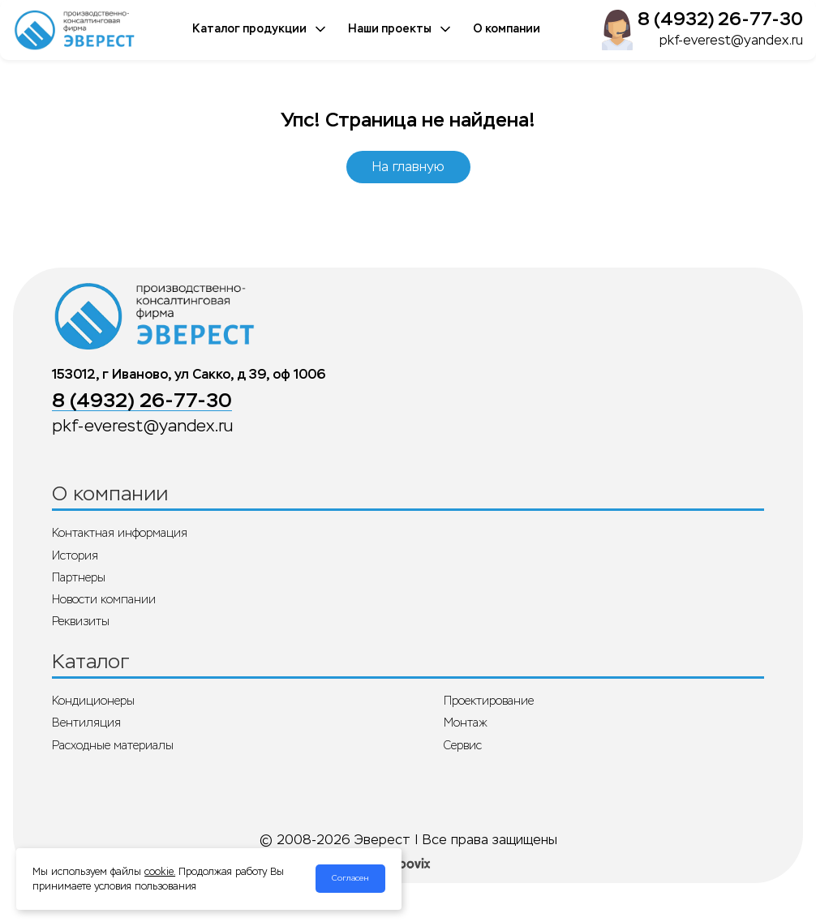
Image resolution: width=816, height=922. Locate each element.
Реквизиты (81, 621)
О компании (506, 29)
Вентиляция (86, 722)
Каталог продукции (260, 29)
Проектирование (489, 700)
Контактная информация (119, 532)
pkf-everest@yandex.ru (731, 40)
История (75, 555)
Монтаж (465, 722)
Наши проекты (400, 29)
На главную (408, 166)
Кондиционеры (93, 700)
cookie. (159, 871)
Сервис (463, 745)
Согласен (350, 878)
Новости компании (104, 599)
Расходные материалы (113, 745)
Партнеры (78, 577)
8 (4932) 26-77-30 (720, 19)
